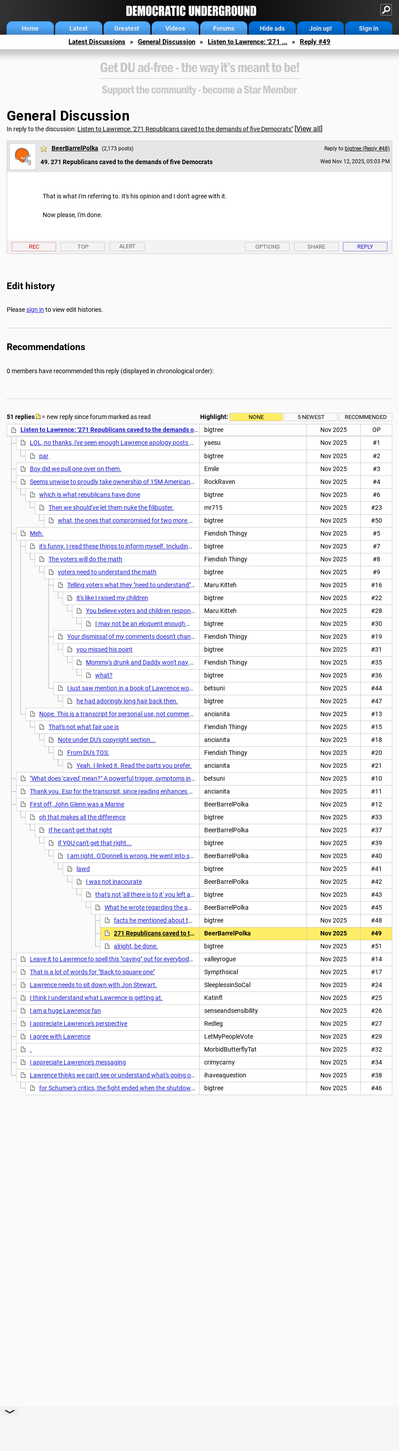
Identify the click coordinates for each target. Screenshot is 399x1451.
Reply (365, 246)
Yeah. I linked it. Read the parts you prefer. (134, 765)
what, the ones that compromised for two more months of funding (149, 520)
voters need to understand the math (107, 572)
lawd (83, 868)
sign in (35, 309)
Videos (175, 28)
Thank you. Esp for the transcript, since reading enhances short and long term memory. (149, 791)
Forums (223, 28)
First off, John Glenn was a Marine (77, 804)
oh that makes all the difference (82, 817)
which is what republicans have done (89, 494)
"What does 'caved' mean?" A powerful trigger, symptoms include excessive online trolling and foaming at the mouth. (188, 778)
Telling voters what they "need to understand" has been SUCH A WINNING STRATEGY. (183, 584)
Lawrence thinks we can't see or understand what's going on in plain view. (130, 1075)
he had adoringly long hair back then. (127, 701)
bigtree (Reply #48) (367, 148)
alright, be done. (136, 946)
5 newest (311, 417)
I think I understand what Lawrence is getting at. (96, 997)
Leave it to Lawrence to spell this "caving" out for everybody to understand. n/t (137, 959)
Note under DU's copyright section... (107, 739)
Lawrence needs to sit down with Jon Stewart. (93, 984)
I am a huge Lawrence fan (65, 1010)
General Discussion (166, 42)
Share (316, 246)
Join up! (320, 28)
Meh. (37, 533)
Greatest (126, 28)
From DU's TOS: (88, 752)
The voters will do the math (85, 559)
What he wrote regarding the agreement (159, 907)
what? (104, 675)
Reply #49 (315, 42)
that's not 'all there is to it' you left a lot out (152, 894)
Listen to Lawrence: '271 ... (247, 42)
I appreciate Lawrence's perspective (78, 1023)
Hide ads (272, 28)
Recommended (366, 417)
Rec (34, 246)
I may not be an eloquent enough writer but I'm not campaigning (182, 623)
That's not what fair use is (83, 726)
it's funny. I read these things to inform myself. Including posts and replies (139, 546)
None (256, 417)
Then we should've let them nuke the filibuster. (111, 507)
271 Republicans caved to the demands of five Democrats (195, 933)
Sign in (369, 28)
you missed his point (105, 649)
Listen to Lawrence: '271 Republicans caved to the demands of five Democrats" (185, 129)
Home (30, 28)
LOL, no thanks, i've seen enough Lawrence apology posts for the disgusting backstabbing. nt (158, 442)
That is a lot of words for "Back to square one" (92, 971)
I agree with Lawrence (60, 1036)
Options (267, 246)
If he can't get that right (80, 830)
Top (83, 246)
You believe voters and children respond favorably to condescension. (180, 610)
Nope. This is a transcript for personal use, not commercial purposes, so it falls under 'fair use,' (167, 713)
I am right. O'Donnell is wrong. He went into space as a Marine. (152, 855)
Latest (78, 28)
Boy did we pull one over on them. (75, 468)
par (43, 455)
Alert (127, 246)
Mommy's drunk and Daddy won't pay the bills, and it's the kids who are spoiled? (194, 662)
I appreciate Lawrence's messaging (78, 1062)
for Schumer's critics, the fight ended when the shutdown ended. (126, 1088)
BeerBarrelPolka (75, 148)
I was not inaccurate (114, 881)
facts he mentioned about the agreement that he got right (193, 920)
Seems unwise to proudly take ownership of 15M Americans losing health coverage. (144, 481)
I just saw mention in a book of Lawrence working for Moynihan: (154, 688)
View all (308, 129)
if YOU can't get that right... (95, 842)
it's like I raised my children (112, 597)
